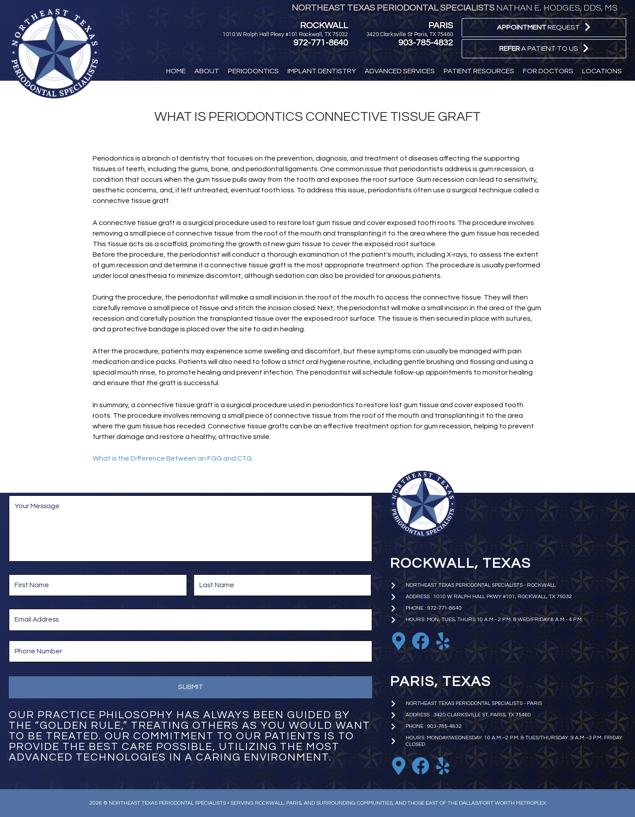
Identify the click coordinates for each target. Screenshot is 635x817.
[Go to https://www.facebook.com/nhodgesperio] (421, 641)
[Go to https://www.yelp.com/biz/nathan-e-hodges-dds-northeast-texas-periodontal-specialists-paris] (443, 766)
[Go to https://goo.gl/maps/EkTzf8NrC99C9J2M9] (398, 641)
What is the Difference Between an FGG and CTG (173, 458)
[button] (544, 27)
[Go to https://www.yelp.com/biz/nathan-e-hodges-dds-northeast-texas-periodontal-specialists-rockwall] (443, 641)
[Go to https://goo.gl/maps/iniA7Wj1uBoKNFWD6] (398, 766)
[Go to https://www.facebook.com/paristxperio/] (421, 766)
